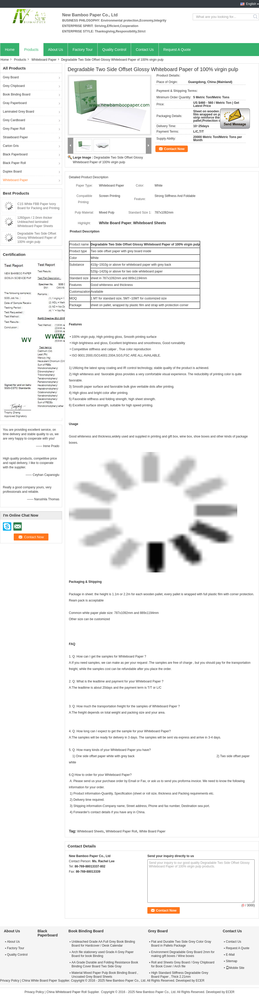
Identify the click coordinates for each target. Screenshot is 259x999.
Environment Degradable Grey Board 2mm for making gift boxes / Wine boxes (182, 954)
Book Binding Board (16, 94)
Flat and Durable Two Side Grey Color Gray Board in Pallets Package (181, 943)
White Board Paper (152, 831)
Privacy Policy (9, 980)
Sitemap (231, 961)
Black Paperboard (15, 154)
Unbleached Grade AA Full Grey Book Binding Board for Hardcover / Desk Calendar (103, 943)
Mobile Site (235, 968)
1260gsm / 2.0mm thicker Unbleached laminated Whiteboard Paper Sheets (35, 222)
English (251, 4)
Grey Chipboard (14, 86)
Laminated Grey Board (18, 111)
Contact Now (174, 149)
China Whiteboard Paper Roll (66, 992)
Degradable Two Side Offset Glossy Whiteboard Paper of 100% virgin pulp (36, 238)
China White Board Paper (39, 980)
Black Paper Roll (14, 163)
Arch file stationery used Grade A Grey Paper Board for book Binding (102, 954)
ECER (200, 980)
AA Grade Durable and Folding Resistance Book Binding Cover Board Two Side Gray (104, 964)
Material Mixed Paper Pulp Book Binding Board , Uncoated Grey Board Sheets (104, 975)
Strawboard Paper (15, 137)
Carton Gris (11, 146)
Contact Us (145, 49)
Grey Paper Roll (14, 129)
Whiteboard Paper (43, 59)
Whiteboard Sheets (90, 831)
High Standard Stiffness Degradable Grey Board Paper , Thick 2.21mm (179, 975)
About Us (55, 49)
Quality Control (114, 49)
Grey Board (11, 77)
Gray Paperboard (15, 103)
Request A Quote (177, 49)
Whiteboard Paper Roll (121, 831)
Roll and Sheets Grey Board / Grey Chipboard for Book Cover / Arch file (182, 964)
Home (10, 49)
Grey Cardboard (14, 120)
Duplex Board (12, 171)
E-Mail (230, 954)
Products (31, 49)
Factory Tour (83, 49)
